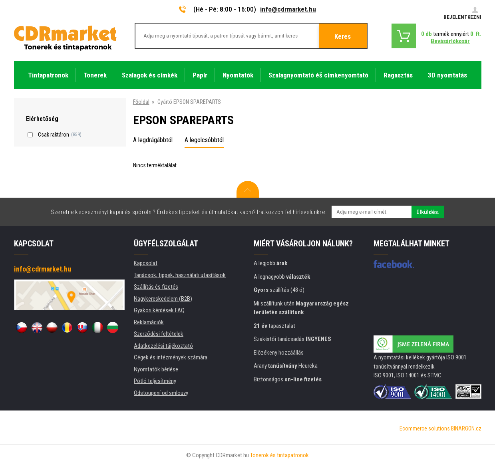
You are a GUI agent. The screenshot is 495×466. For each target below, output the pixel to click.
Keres (342, 36)
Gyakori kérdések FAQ (159, 310)
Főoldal (141, 102)
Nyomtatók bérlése (156, 369)
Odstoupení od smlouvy (161, 393)
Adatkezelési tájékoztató (163, 345)
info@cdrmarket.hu (288, 9)
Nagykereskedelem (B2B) (163, 298)
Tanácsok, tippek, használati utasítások (180, 275)
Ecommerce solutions (425, 428)
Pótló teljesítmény (155, 381)
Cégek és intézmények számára (170, 357)
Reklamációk (149, 322)
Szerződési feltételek (158, 333)
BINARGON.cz (466, 428)
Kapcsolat (145, 263)
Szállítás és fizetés (156, 286)
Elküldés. (427, 212)
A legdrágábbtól (153, 140)
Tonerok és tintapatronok (279, 455)
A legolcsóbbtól (204, 140)
